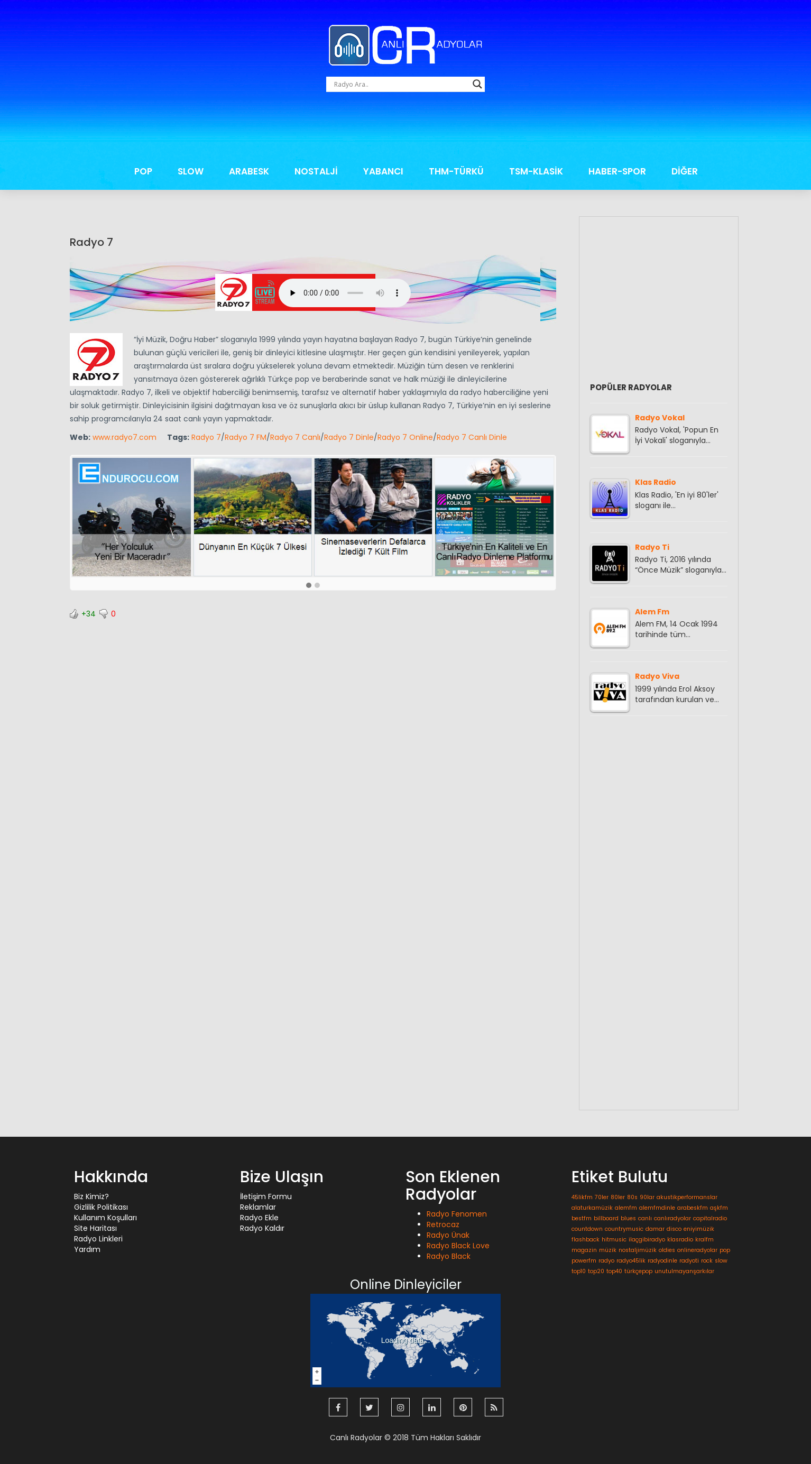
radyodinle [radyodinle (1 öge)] (662, 1261)
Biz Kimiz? (91, 1196)
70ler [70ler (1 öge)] (602, 1197)
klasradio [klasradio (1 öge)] (680, 1240)
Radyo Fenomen (457, 1214)
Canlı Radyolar (356, 1437)
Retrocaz (443, 1224)
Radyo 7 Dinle (349, 437)
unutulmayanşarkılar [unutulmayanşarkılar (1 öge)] (684, 1271)
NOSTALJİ (316, 171)
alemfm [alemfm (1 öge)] (626, 1208)
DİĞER (684, 171)
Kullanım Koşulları (105, 1217)
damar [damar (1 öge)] (655, 1229)
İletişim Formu (266, 1196)
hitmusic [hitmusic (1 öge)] (614, 1240)
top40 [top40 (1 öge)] (614, 1271)
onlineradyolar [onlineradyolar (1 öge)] (697, 1250)
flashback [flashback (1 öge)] (586, 1240)
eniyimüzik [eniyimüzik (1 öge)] (699, 1229)
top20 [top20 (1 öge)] (596, 1271)
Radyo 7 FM (245, 437)
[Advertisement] (405, 128)
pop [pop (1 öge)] (725, 1250)
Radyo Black (449, 1256)
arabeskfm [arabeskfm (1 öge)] (692, 1208)
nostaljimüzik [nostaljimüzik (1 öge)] (638, 1250)
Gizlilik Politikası (101, 1207)
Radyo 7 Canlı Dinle (472, 437)
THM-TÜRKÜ (456, 171)
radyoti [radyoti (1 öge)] (689, 1261)
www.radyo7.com (124, 437)
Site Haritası (95, 1228)
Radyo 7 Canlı (295, 437)
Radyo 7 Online (405, 437)
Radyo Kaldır (262, 1228)
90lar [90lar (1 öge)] (647, 1197)
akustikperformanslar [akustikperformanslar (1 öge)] (687, 1197)
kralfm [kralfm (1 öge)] (704, 1240)
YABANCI (383, 171)
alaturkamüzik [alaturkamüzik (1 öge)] (592, 1208)
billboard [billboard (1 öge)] (606, 1218)
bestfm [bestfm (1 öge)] (582, 1218)
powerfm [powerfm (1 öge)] (584, 1261)
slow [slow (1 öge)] (721, 1261)
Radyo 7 (91, 242)
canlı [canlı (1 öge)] (645, 1218)
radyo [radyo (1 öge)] (606, 1261)
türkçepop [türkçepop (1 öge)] (638, 1271)
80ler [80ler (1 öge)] (618, 1197)
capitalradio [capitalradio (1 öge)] (710, 1218)
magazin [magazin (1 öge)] (584, 1250)
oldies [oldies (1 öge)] (667, 1250)
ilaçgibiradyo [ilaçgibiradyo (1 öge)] (647, 1240)
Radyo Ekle (259, 1217)
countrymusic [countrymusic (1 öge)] (624, 1229)
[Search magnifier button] (477, 84)
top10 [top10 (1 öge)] (579, 1271)
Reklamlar (258, 1207)
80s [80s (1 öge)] (632, 1197)
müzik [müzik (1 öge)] (607, 1250)
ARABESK (249, 171)
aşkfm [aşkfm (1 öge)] (719, 1208)
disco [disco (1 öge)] (674, 1229)
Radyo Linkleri (98, 1238)
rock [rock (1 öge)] (707, 1261)
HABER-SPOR (617, 171)
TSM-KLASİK (536, 171)
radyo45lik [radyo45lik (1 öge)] (631, 1261)
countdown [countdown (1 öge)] (587, 1229)
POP (143, 171)
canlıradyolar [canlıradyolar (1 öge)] (672, 1218)
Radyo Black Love (458, 1245)
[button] (309, 586)
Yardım (87, 1249)
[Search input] (400, 84)
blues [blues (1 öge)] (628, 1218)
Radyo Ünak (448, 1235)
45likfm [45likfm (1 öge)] (582, 1197)
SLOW (191, 171)
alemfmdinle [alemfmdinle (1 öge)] (657, 1208)
